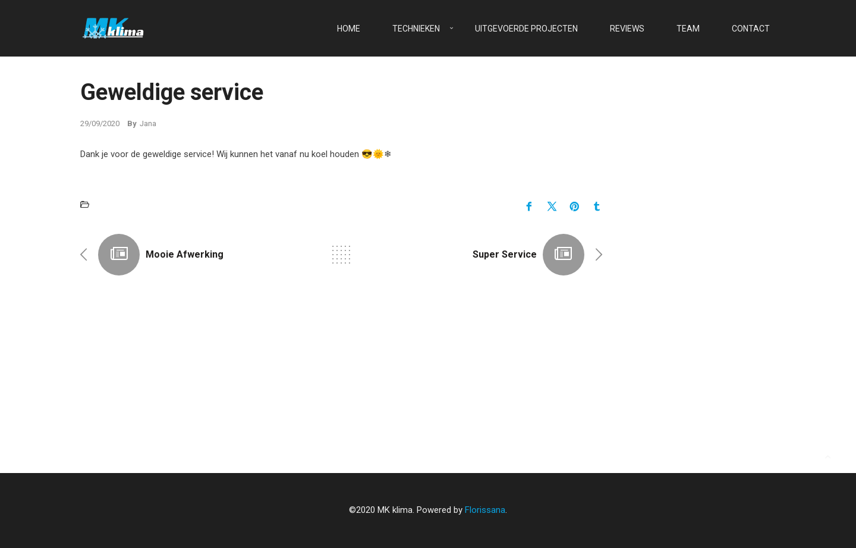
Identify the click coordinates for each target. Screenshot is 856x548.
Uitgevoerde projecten (526, 28)
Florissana (485, 510)
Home (348, 28)
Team (688, 28)
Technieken (416, 28)
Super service (505, 254)
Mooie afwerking (185, 254)
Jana (148, 123)
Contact (751, 28)
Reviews (627, 28)
